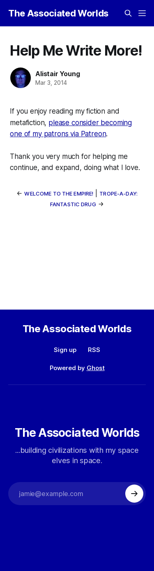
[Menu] (142, 13)
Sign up (65, 350)
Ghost (96, 368)
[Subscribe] (134, 494)
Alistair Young (57, 74)
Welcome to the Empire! (58, 193)
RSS (94, 350)
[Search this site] (128, 13)
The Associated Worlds (58, 13)
